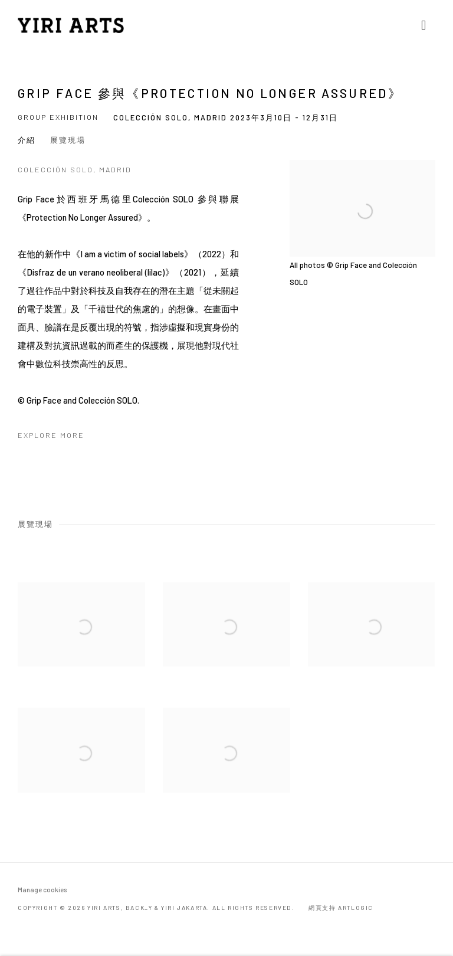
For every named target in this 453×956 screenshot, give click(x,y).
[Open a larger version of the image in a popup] (81, 639)
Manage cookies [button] (42, 889)
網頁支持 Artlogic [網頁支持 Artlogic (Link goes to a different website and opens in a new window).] (340, 907)
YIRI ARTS (71, 25)
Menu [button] (426, 25)
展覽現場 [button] (68, 140)
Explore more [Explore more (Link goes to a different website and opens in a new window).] (51, 435)
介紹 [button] (26, 140)
